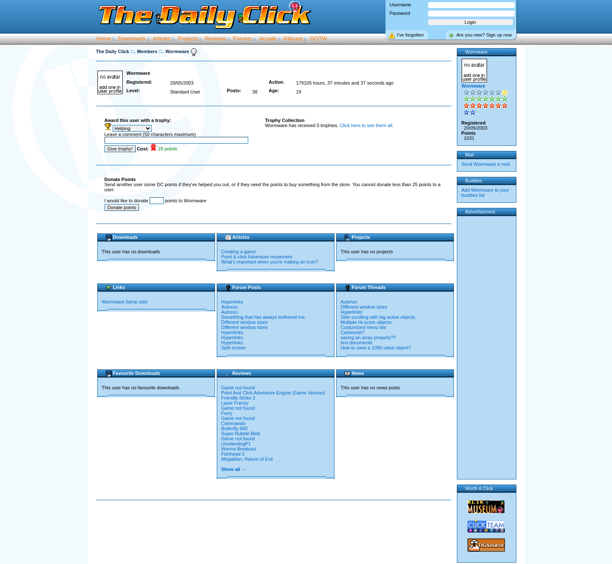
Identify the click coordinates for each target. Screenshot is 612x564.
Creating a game (238, 251)
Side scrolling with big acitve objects (378, 317)
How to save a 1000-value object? (376, 347)
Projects (188, 38)
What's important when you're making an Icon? (269, 261)
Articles (162, 38)
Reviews (215, 38)
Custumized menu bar (364, 327)
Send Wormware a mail (486, 164)
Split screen (233, 347)
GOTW (318, 38)
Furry (226, 413)
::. (133, 51)
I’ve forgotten (410, 34)
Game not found (238, 387)
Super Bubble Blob (241, 433)
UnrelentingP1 (236, 443)
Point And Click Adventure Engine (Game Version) (273, 392)
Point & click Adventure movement (256, 256)
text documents (357, 342)
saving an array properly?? (368, 337)
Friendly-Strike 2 (238, 397)
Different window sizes (244, 322)
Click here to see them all (366, 125)
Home (103, 38)
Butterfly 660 (234, 428)
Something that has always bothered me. (263, 317)
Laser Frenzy (235, 402)
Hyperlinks (232, 301)
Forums (242, 38)
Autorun (229, 306)
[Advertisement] (275, 527)
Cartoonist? (353, 332)
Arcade (267, 38)
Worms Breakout (238, 448)
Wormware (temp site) (125, 301)
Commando (233, 423)
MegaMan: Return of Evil (247, 459)
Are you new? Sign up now (484, 34)
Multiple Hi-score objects (366, 322)
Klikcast (293, 38)
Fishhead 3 (232, 453)
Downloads (131, 38)
